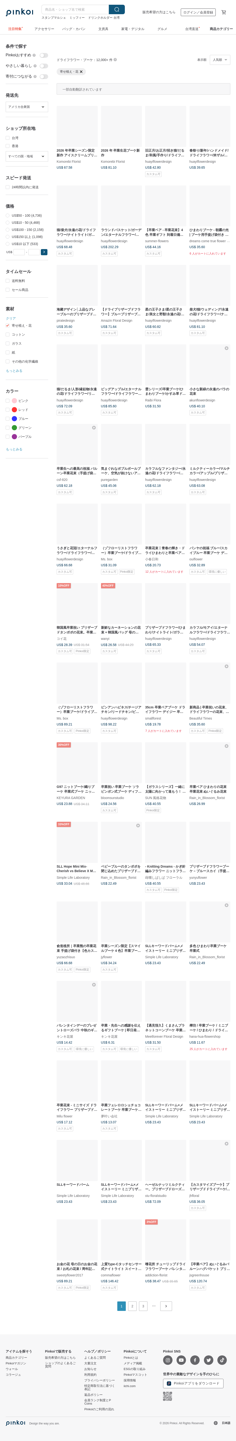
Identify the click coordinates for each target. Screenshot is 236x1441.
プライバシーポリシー (99, 1380)
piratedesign (66, 320)
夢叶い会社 (109, 1116)
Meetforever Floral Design (164, 1036)
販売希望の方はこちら (159, 12)
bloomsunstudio (112, 798)
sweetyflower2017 (70, 1275)
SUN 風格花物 (155, 798)
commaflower (111, 1275)
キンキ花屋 (65, 1036)
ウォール (12, 1369)
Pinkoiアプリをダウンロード (193, 1383)
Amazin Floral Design (116, 320)
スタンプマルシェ (54, 17)
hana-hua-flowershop (205, 1036)
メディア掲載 (133, 1363)
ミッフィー (77, 17)
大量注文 (90, 1363)
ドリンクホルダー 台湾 (104, 17)
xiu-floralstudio (155, 1195)
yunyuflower (198, 877)
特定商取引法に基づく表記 (99, 1387)
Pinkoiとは (131, 1357)
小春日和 (151, 559)
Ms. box (107, 559)
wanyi (105, 639)
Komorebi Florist (69, 161)
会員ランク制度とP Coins (97, 1402)
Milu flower (64, 1116)
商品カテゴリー (16, 1357)
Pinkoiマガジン (16, 1363)
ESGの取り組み (134, 1369)
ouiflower (196, 559)
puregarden (109, 479)
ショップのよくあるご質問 (60, 1365)
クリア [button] (11, 318)
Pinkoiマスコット (135, 1374)
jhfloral (194, 1195)
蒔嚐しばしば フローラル (163, 877)
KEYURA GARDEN (71, 798)
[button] (44, 252)
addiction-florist (156, 1275)
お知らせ (90, 1369)
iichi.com (130, 1386)
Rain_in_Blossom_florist (207, 798)
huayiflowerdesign (158, 161)
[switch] (27, 55)
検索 (117, 9)
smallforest (153, 718)
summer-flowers (157, 241)
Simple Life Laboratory (73, 877)
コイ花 (62, 639)
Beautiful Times (201, 718)
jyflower (106, 957)
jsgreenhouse (199, 1275)
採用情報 (130, 1380)
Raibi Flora (153, 400)
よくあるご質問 (95, 1357)
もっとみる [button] (14, 371)
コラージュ (13, 1374)
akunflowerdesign (202, 400)
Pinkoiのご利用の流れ (99, 1409)
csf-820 (62, 479)
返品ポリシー (93, 1395)
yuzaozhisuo (66, 957)
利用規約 (90, 1374)
